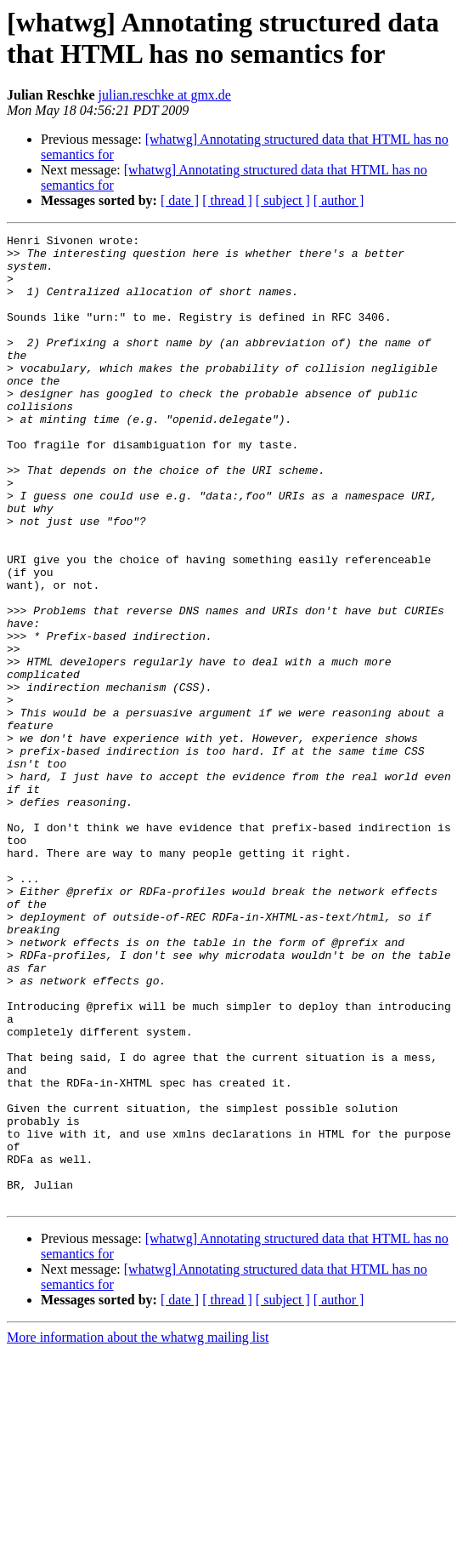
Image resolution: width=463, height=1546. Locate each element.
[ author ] (338, 200)
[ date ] (180, 200)
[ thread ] (227, 200)
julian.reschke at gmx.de (165, 95)
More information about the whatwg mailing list (137, 1531)
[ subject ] (283, 200)
